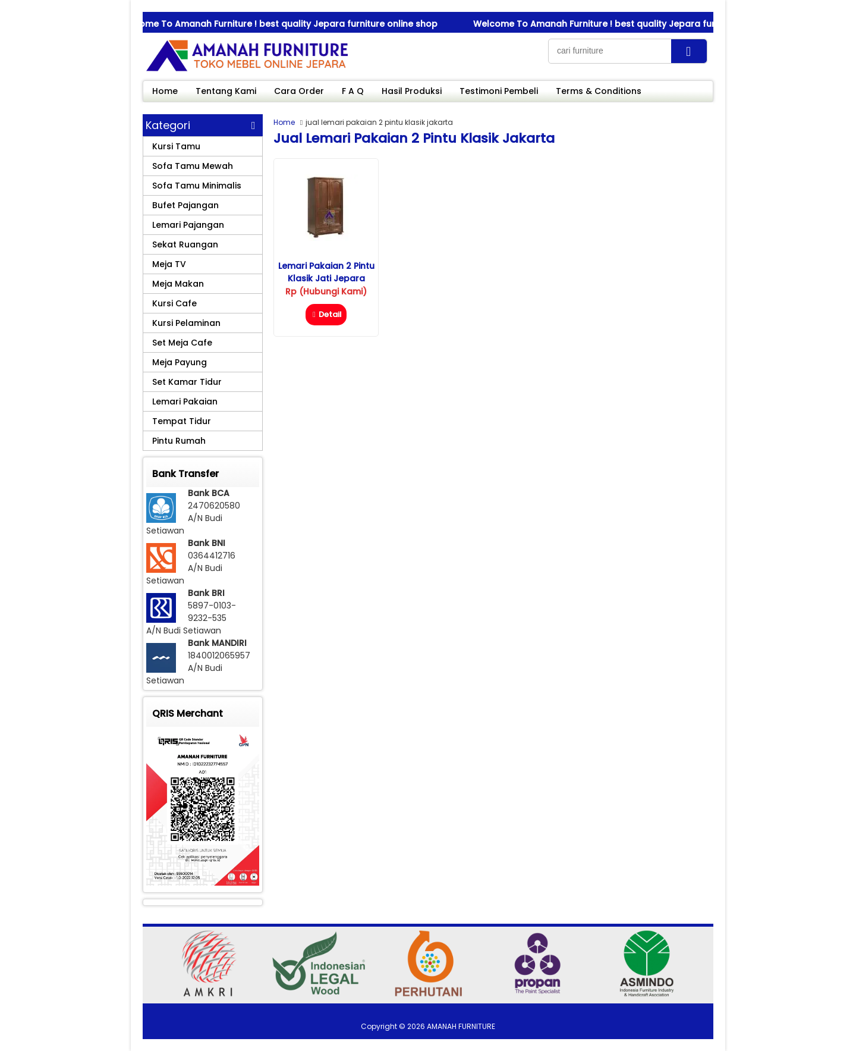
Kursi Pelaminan (186, 323)
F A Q (353, 91)
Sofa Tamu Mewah (192, 166)
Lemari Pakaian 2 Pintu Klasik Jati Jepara (326, 272)
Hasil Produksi (412, 91)
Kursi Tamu (176, 146)
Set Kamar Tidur (187, 382)
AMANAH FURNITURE (461, 1026)
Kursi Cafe (174, 303)
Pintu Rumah (179, 441)
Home (165, 91)
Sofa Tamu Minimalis (196, 186)
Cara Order (299, 91)
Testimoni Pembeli (499, 91)
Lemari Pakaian (185, 401)
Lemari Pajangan (188, 225)
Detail (326, 314)
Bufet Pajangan (185, 205)
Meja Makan (178, 284)
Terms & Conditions (598, 91)
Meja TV (169, 264)
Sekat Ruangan (185, 244)
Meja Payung (179, 362)
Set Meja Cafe (182, 343)
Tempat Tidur (181, 421)
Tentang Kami (226, 91)
